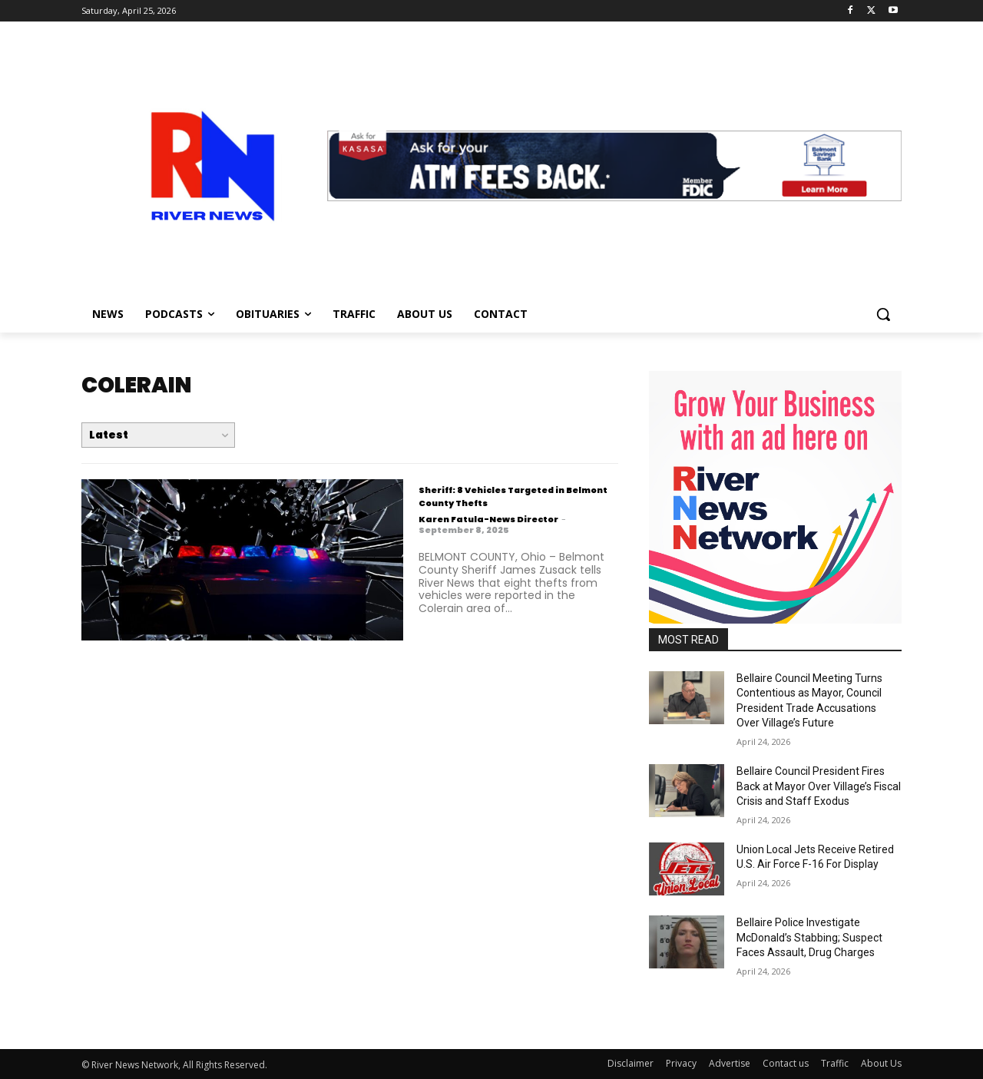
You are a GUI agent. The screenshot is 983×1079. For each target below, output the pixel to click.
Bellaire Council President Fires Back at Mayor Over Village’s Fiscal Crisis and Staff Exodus (818, 786)
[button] (883, 314)
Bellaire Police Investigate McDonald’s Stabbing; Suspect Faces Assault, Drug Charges (809, 937)
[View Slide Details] (614, 166)
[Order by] (158, 435)
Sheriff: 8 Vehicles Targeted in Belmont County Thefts (508, 496)
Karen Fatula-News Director (488, 519)
